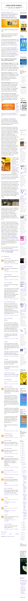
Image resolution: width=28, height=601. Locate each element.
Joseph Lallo (6, 258)
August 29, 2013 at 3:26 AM (11, 445)
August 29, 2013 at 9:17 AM (11, 453)
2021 (22, 448)
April (24, 525)
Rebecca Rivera (7, 448)
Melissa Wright (7, 274)
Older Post (17, 533)
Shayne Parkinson (7, 266)
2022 (22, 446)
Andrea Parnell (6, 379)
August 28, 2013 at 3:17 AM (11, 369)
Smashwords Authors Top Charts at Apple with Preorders (24, 506)
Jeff (4, 341)
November (24, 467)
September (24, 471)
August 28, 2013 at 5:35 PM (11, 437)
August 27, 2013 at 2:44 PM (11, 263)
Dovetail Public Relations (8, 301)
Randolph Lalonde (7, 386)
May (23, 523)
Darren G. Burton (7, 282)
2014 (22, 460)
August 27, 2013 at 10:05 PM (11, 298)
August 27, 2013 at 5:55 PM (11, 279)
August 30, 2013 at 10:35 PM (11, 485)
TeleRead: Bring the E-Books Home (23, 585)
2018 (22, 453)
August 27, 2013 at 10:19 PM (11, 338)
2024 (22, 443)
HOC (5, 359)
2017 (22, 455)
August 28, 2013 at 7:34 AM (11, 376)
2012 (22, 532)
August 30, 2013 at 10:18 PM (11, 474)
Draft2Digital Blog (23, 580)
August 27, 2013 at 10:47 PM (11, 356)
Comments (23, 134)
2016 (22, 457)
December (24, 464)
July (23, 522)
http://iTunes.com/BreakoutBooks (12, 44)
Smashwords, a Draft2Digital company (15, 7)
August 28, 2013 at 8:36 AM (11, 383)
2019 (22, 452)
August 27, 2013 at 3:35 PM (11, 271)
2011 (22, 534)
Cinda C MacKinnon (7, 456)
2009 (22, 537)
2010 (22, 536)
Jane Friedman (22, 587)
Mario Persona (6, 440)
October (24, 470)
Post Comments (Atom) (10, 536)
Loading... (22, 547)
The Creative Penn (23, 582)
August (24, 474)
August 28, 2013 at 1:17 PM (11, 430)
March (24, 527)
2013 (22, 462)
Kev (5, 497)
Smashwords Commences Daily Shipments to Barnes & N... (24, 516)
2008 (22, 539)
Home (10, 533)
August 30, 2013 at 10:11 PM (11, 467)
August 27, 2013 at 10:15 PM (11, 315)
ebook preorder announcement (12, 50)
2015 (22, 459)
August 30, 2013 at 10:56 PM (11, 494)
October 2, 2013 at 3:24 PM (11, 529)
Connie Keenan (7, 524)
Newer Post (3, 533)
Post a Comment (4, 531)
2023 (22, 445)
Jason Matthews (7, 433)
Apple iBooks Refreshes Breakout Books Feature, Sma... (24, 488)
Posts (22, 132)
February (24, 529)
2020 (22, 450)
